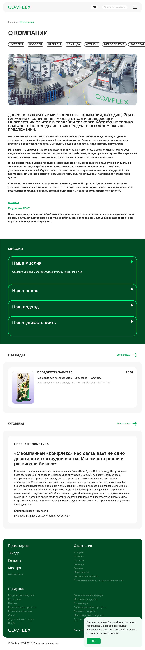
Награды (54, 44)
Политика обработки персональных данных (98, 580)
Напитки (13, 603)
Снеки (11, 615)
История (16, 44)
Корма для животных (20, 611)
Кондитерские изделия (21, 595)
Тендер (13, 553)
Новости (35, 44)
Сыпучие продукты (84, 611)
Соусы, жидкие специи (21, 619)
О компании (83, 546)
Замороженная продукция (88, 595)
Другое (78, 619)
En (94, 7)
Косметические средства (22, 607)
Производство (18, 546)
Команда (73, 44)
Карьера (14, 568)
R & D (11, 623)
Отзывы (92, 44)
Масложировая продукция (89, 615)
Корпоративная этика (86, 576)
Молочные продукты (85, 599)
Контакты (15, 560)
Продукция (16, 589)
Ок (93, 641)
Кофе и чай (14, 599)
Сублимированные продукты (90, 607)
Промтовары (81, 603)
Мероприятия (114, 44)
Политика (13, 202)
